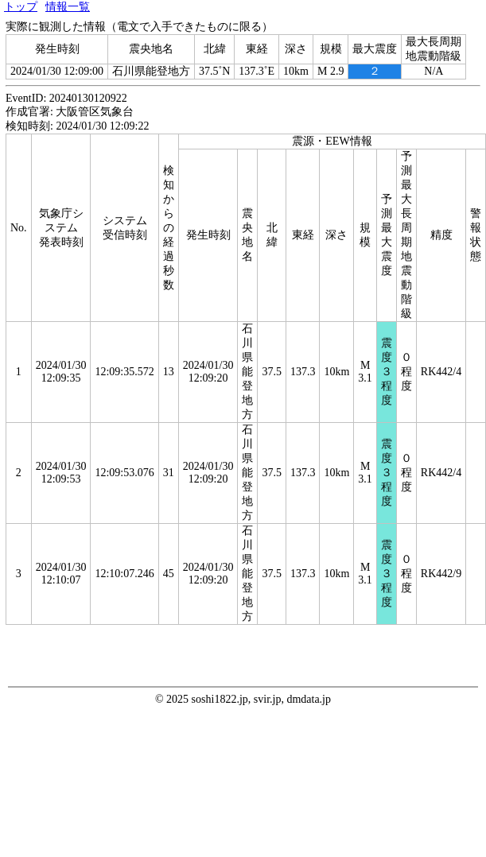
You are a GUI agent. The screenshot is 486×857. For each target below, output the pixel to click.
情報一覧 (67, 7)
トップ (20, 7)
